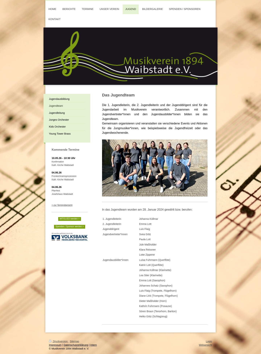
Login (209, 341)
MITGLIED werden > (70, 218)
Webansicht (205, 345)
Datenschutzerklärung (76, 345)
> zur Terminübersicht (62, 205)
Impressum (55, 345)
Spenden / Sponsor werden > (69, 226)
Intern (93, 345)
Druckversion (58, 341)
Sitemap (74, 341)
